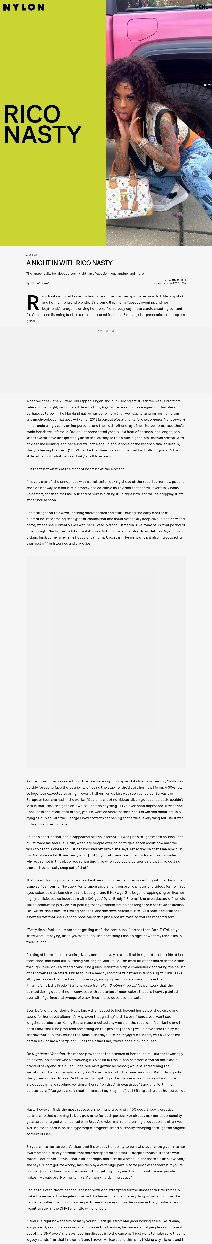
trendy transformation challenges (117, 905)
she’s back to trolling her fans (69, 911)
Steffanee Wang (40, 283)
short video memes (168, 905)
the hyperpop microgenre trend (93, 1128)
